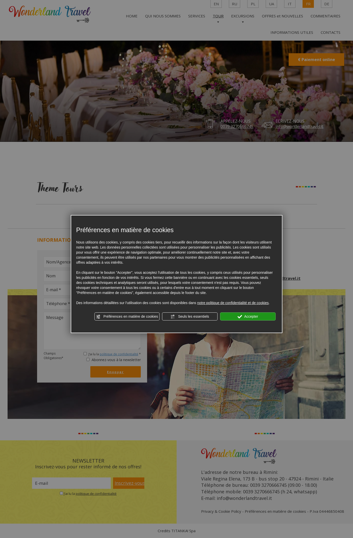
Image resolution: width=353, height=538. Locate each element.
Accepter (248, 316)
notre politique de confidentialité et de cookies (233, 303)
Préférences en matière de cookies (127, 316)
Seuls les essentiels (190, 316)
